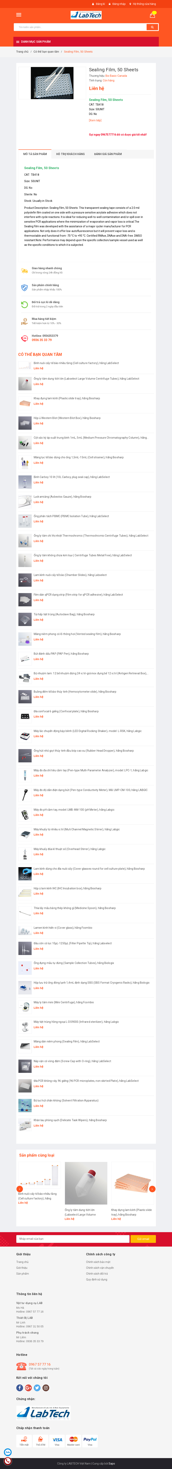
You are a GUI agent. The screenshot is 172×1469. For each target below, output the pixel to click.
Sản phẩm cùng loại (36, 1155)
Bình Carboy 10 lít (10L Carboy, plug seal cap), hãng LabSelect (72, 477)
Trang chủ (22, 1262)
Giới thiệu (21, 1267)
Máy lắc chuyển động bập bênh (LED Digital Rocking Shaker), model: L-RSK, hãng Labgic (88, 731)
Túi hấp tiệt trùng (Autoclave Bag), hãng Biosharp (64, 614)
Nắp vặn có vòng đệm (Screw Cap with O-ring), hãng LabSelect (72, 1061)
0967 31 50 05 (35, 1326)
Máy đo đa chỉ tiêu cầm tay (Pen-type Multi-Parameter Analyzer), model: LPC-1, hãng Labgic (91, 770)
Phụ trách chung (27, 1332)
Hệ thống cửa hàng (144, 3)
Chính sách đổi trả (97, 1273)
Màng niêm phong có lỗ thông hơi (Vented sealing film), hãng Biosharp (77, 634)
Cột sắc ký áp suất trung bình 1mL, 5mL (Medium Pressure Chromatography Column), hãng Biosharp (90, 438)
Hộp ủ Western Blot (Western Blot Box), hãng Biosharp (67, 418)
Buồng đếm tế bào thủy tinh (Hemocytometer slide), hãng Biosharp (75, 691)
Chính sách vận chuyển (100, 1267)
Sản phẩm (22, 1273)
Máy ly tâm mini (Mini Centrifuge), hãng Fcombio (64, 1002)
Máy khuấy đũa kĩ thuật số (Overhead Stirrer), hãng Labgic (70, 849)
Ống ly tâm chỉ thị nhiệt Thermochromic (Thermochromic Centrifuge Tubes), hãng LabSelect (91, 535)
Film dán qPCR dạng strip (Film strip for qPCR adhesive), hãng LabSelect (78, 594)
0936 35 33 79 (42, 340)
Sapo (112, 1463)
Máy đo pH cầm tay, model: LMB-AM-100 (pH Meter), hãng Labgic (74, 809)
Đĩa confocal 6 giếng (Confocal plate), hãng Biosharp (66, 711)
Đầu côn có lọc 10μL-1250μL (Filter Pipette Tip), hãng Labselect (73, 943)
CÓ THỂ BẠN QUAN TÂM (40, 354)
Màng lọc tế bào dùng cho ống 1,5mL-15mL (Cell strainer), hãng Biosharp (79, 457)
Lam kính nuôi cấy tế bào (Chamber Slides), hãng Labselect (70, 575)
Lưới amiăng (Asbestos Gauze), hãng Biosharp (63, 496)
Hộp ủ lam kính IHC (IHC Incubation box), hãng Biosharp (68, 888)
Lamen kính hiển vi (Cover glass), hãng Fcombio (63, 927)
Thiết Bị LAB (24, 1317)
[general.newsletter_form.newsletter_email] (73, 1239)
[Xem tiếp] (95, 120)
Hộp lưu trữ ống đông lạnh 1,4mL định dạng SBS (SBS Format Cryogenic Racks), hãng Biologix (92, 982)
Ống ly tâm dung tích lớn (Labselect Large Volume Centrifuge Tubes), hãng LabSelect (86, 378)
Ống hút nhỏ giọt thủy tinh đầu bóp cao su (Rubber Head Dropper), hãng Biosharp (84, 750)
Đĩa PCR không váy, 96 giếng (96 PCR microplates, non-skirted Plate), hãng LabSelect (86, 1080)
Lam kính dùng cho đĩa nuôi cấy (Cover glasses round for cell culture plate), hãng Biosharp (89, 868)
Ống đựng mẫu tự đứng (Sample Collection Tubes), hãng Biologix (74, 963)
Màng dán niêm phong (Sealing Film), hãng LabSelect (67, 1041)
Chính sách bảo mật (98, 1262)
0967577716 (108, 134)
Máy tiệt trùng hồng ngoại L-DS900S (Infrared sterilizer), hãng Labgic (76, 1021)
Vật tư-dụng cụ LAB (29, 1303)
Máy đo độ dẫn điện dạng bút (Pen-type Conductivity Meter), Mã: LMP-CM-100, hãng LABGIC (91, 790)
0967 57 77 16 (35, 1311)
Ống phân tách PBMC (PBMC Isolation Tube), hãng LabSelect (71, 516)
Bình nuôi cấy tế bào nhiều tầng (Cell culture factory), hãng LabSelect (76, 363)
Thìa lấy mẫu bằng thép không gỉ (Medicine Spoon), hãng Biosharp (75, 908)
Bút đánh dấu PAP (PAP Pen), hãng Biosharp (61, 653)
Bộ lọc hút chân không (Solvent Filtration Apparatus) (66, 1100)
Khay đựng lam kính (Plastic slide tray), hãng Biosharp (67, 398)
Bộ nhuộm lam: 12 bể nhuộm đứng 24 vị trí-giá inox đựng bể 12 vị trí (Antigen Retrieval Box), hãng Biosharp (90, 673)
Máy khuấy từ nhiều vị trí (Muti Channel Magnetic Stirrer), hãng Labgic (77, 829)
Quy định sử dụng (96, 1279)
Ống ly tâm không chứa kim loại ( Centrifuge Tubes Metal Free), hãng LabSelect (83, 555)
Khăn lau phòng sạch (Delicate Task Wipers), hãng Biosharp (70, 1120)
